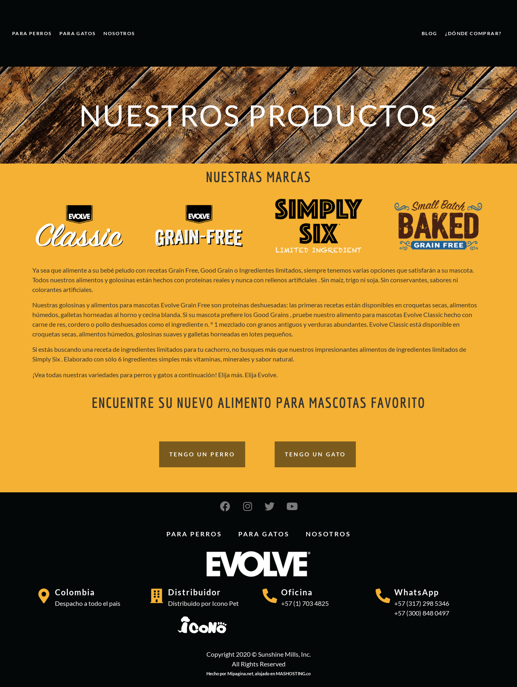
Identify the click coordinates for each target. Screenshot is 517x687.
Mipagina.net (240, 673)
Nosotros (119, 33)
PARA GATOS (77, 33)
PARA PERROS (31, 33)
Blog (429, 33)
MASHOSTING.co (293, 673)
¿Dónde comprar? (473, 33)
